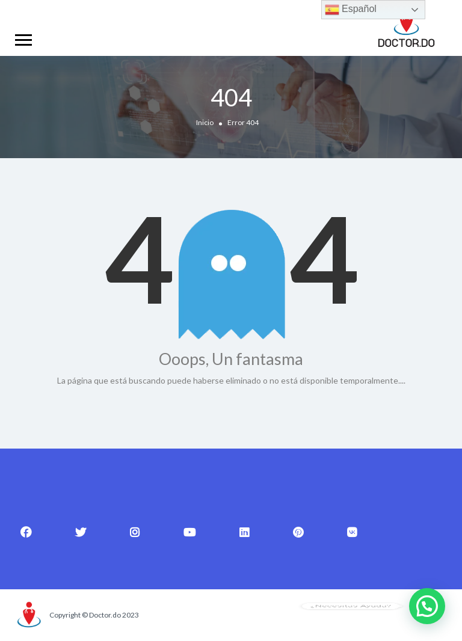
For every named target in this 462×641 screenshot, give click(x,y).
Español (351, 9)
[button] (427, 606)
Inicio (205, 122)
